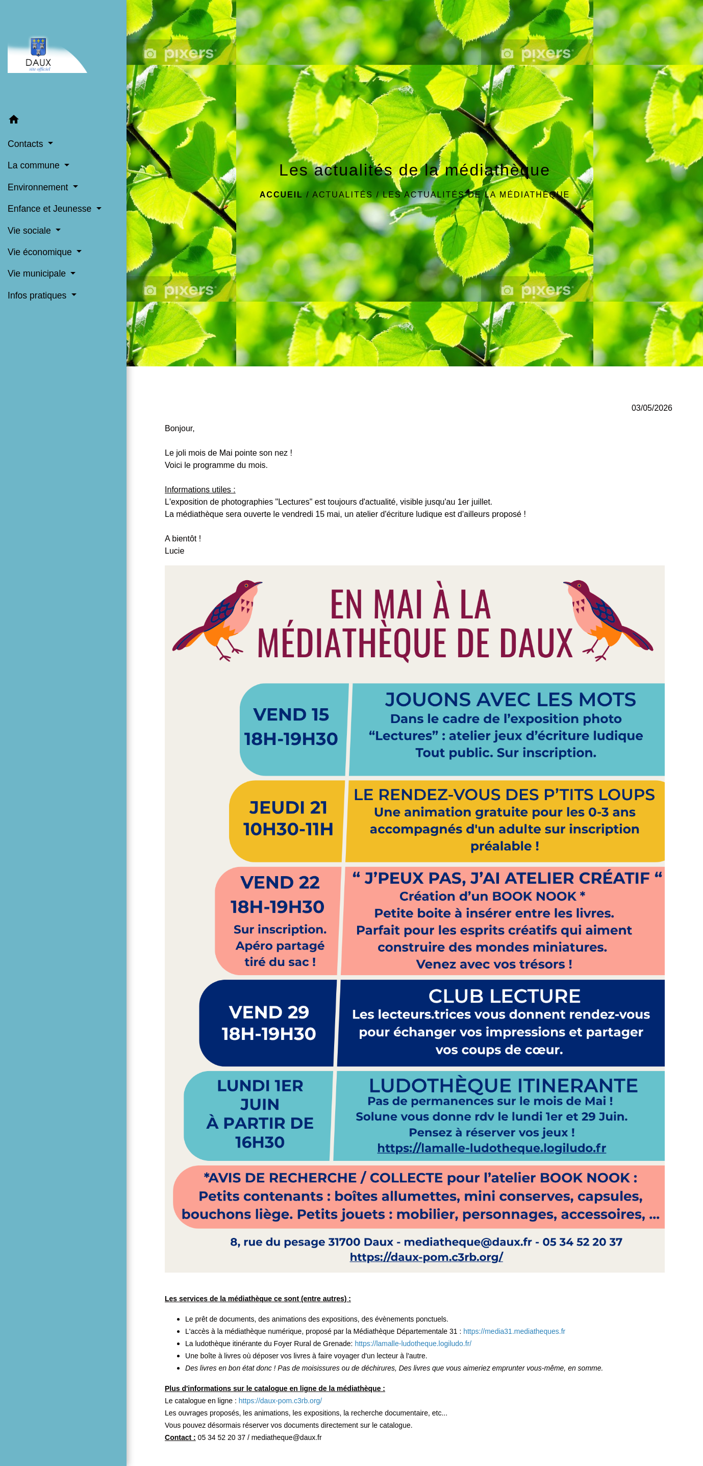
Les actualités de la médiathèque (476, 194)
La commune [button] (35, 165)
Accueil (281, 194)
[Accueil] (63, 54)
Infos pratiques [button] (38, 295)
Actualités (342, 194)
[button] (63, 121)
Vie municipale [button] (38, 273)
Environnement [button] (39, 187)
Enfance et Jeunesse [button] (51, 209)
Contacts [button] (26, 144)
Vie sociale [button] (31, 231)
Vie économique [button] (41, 252)
